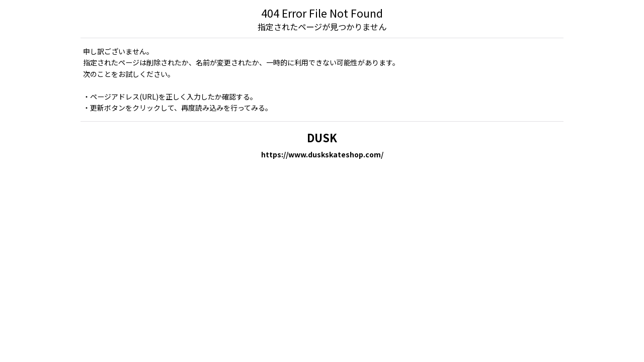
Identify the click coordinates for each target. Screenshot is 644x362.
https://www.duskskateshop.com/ (322, 154)
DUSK (322, 137)
